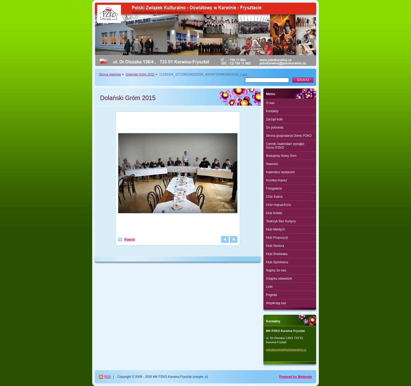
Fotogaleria (274, 188)
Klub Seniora (275, 246)
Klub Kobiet (274, 213)
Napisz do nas (276, 270)
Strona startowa (110, 74)
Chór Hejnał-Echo (278, 205)
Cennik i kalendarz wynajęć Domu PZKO (285, 145)
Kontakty (272, 111)
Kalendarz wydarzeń (280, 172)
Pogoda (271, 295)
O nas (270, 103)
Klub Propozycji (277, 237)
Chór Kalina (274, 197)
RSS (107, 377)
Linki (269, 287)
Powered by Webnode (295, 377)
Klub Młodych (275, 229)
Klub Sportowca (277, 262)
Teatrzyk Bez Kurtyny (281, 221)
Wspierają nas (276, 303)
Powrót (129, 239)
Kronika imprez (276, 180)
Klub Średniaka (276, 254)
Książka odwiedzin (279, 278)
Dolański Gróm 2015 (140, 74)
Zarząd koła (274, 119)
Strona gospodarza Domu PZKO (289, 136)
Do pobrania (274, 127)
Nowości (272, 164)
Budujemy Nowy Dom (281, 156)
